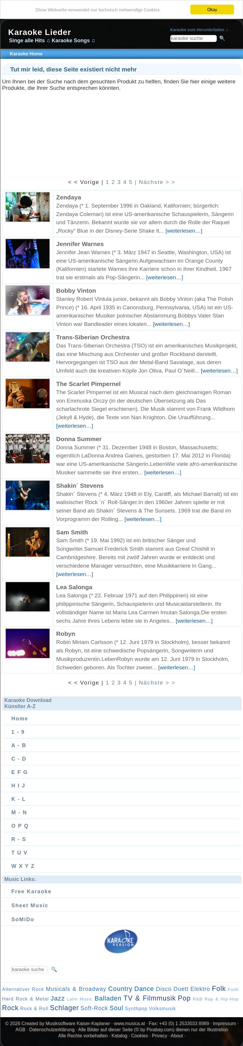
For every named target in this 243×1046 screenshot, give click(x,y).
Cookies (139, 1035)
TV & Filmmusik (149, 998)
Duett (181, 989)
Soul (116, 1008)
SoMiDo (22, 919)
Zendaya (68, 197)
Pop (184, 998)
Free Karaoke (31, 891)
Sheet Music (29, 905)
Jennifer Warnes (80, 244)
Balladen (108, 998)
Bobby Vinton (76, 290)
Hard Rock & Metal (25, 998)
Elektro (200, 989)
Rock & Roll (34, 1008)
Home (19, 719)
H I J (18, 786)
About (177, 1035)
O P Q (20, 826)
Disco (164, 989)
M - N (19, 812)
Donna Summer (79, 439)
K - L (18, 799)
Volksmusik (162, 1008)
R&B (198, 998)
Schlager (64, 1008)
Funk (233, 989)
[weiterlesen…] (183, 231)
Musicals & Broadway (76, 989)
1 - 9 (18, 732)
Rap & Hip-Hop (222, 998)
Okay (212, 9)
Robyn (65, 633)
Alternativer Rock (23, 989)
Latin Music (80, 998)
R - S (18, 839)
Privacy (159, 1035)
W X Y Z (23, 866)
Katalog (119, 1035)
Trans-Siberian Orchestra (93, 337)
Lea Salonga (74, 587)
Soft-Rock (94, 1008)
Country (120, 988)
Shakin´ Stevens (80, 485)
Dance (144, 988)
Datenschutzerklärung (52, 1029)
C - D (18, 759)
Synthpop (136, 1008)
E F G (19, 772)
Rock (10, 1008)
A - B (18, 745)
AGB (20, 1029)
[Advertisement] (122, 132)
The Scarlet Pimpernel (88, 383)
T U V (19, 853)
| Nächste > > (155, 182)
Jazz (58, 998)
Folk (219, 988)
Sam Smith (72, 532)
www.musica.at (129, 1023)
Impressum (224, 1023)
